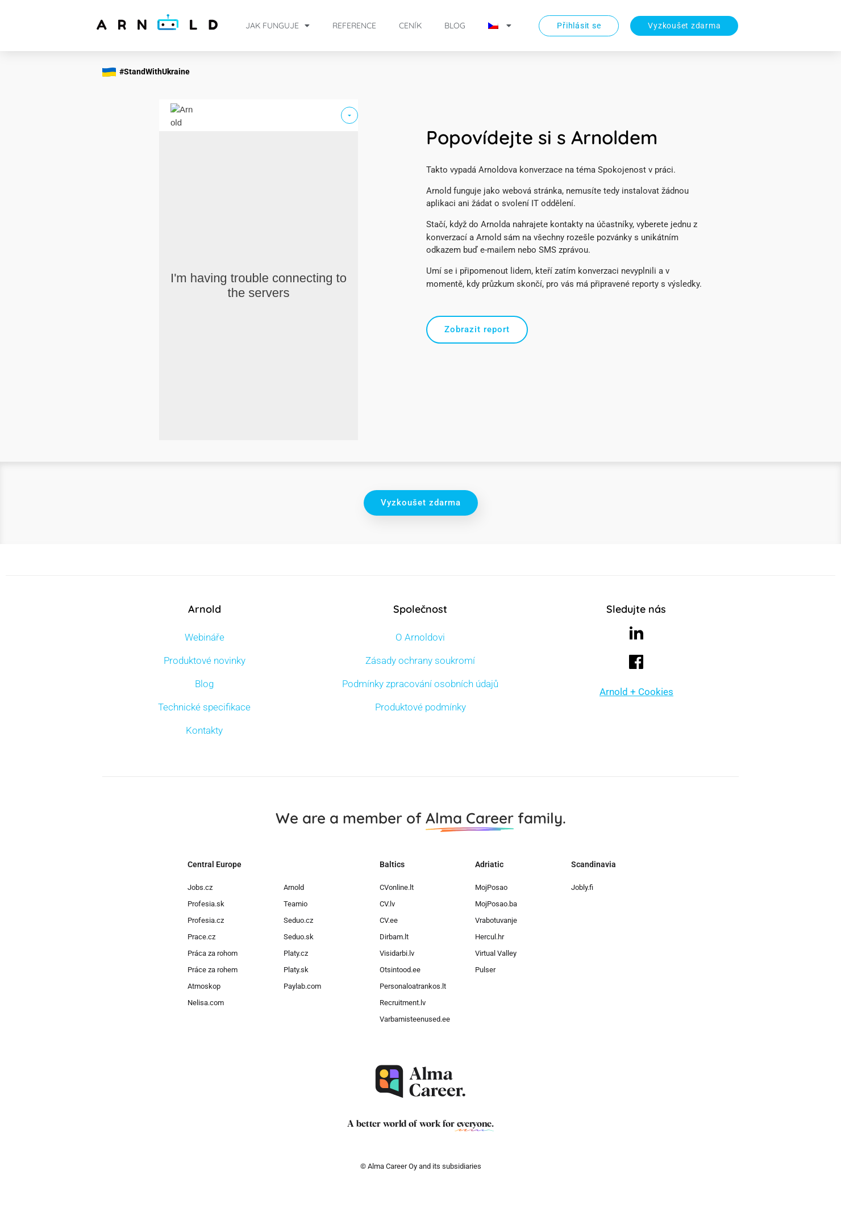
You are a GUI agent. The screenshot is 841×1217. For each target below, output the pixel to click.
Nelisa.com (206, 1002)
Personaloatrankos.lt (413, 986)
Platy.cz (296, 953)
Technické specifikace (204, 707)
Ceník (410, 25)
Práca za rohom (213, 953)
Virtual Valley (496, 953)
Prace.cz (201, 936)
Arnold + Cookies (636, 691)
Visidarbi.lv (397, 953)
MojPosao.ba (496, 904)
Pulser (485, 969)
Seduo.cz (298, 920)
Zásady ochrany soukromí (420, 660)
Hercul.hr (489, 936)
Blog (454, 25)
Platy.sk (296, 969)
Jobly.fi (582, 887)
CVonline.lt (397, 887)
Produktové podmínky (420, 707)
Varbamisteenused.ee (415, 1019)
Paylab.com (302, 986)
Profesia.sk (206, 904)
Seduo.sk (299, 936)
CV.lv (387, 904)
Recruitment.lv (403, 1002)
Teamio (295, 904)
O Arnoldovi (420, 637)
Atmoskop (204, 986)
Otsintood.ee (400, 969)
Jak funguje (277, 25)
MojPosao (491, 887)
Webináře (204, 637)
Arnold (294, 887)
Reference (354, 25)
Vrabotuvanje (496, 920)
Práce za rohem (213, 969)
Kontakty (204, 730)
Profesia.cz (206, 920)
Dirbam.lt (394, 936)
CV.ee (389, 920)
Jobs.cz (200, 887)
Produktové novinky (204, 660)
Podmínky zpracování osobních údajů (420, 683)
